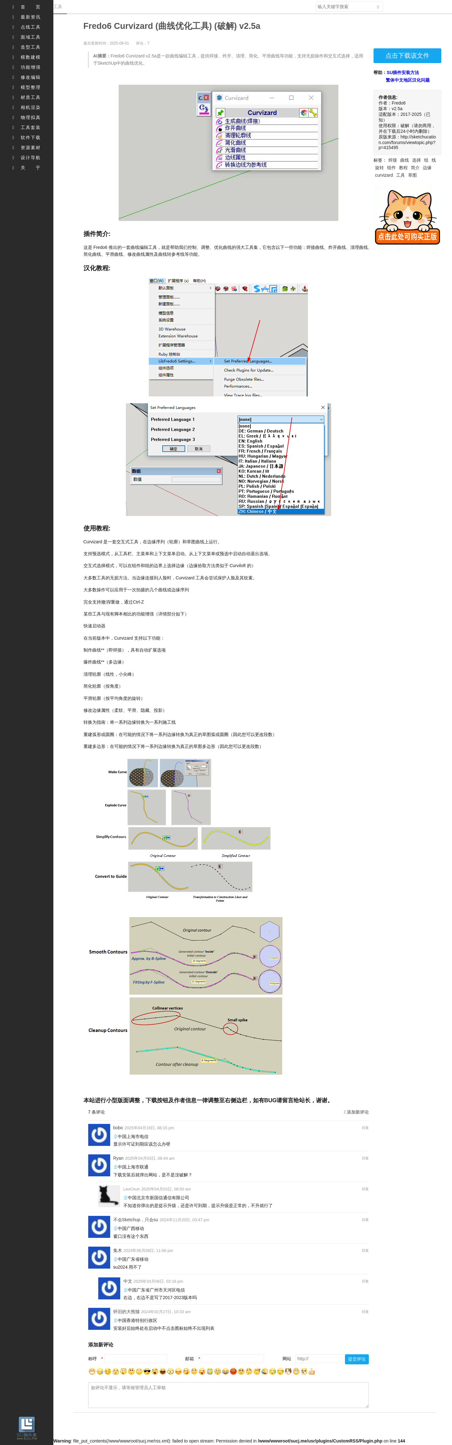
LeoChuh (131, 1189)
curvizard (384, 175)
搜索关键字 (315, 1)
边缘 (427, 167)
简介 (415, 167)
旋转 (379, 167)
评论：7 (142, 43)
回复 (365, 1128)
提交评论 (357, 1359)
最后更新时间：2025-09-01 (106, 43)
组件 (391, 167)
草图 (412, 175)
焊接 (392, 160)
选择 (416, 160)
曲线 (404, 160)
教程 (403, 167)
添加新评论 (356, 1112)
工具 (400, 175)
